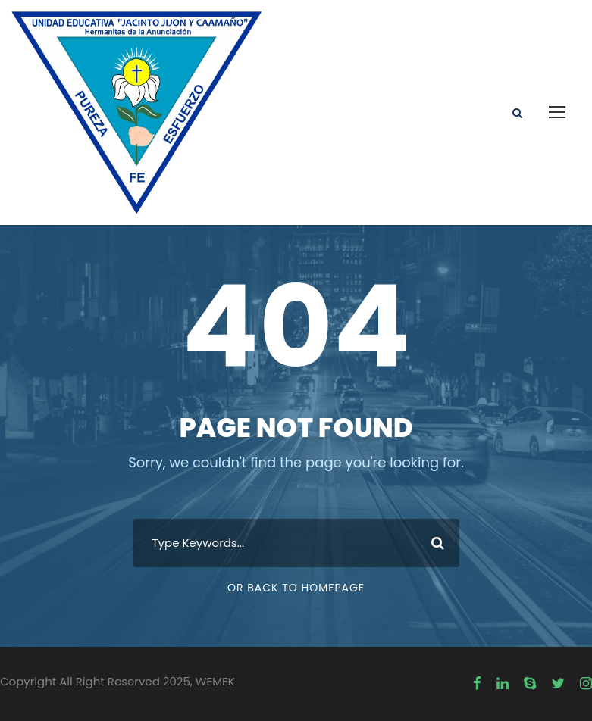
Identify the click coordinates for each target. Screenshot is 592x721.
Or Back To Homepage (296, 587)
